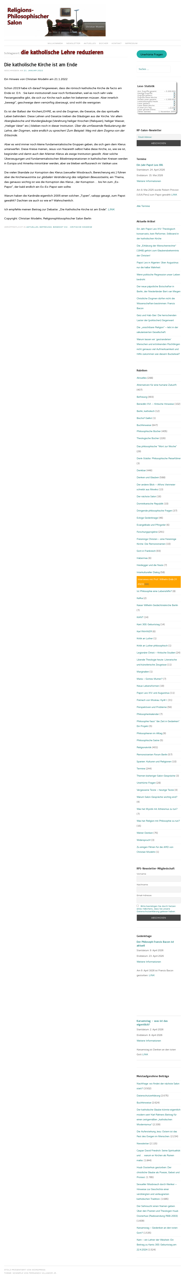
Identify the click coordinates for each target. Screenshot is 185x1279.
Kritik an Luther (145, 638)
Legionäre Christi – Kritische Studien (156, 652)
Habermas (142, 558)
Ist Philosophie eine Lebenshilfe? (154, 591)
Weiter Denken (145, 832)
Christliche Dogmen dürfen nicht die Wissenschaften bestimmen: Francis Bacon (156, 303)
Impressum (131, 43)
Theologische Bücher (148, 438)
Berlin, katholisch (146, 411)
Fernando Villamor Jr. (43, 1273)
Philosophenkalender (148, 714)
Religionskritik (144, 747)
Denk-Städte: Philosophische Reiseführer (159, 458)
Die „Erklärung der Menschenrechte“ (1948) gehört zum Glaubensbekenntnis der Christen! (158, 250)
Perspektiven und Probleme (152, 707)
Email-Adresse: (144, 895)
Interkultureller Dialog (148, 572)
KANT (140, 617)
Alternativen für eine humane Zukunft (157, 385)
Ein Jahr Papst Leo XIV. (150, 164)
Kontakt (117, 43)
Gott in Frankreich (146, 551)
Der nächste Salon (146, 496)
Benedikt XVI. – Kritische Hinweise (155, 404)
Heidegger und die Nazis (150, 565)
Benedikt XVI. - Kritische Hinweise (72, 227)
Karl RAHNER (144, 631)
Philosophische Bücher (149, 431)
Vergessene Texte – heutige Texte (155, 790)
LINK (111, 209)
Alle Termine (143, 206)
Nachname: (142, 884)
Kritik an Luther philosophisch (152, 645)
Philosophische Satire (148, 740)
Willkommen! (55, 43)
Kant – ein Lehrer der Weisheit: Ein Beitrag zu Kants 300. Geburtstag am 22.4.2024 (156, 1244)
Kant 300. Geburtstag (148, 624)
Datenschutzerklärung (148, 1095)
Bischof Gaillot (144, 418)
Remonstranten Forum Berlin (152, 754)
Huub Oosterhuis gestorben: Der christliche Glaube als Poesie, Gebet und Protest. (158, 1172)
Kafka (140, 598)
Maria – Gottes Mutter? (150, 678)
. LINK (151, 975)
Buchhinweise (144, 425)
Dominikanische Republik (150, 503)
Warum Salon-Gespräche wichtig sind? (157, 797)
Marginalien (143, 671)
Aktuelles (90, 43)
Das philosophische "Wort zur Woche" (157, 446)
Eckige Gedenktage (147, 517)
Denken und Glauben (148, 477)
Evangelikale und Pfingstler (151, 524)
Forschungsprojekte (147, 532)
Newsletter (73, 43)
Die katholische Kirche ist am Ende (40, 64)
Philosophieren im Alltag (149, 733)
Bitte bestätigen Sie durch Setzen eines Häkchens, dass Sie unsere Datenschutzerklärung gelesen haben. (156, 909)
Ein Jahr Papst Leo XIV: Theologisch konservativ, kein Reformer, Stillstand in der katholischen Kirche (158, 233)
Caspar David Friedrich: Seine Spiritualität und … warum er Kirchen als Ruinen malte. (158, 1155)
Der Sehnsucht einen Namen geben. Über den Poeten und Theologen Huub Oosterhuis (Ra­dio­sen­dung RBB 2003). (157, 1211)
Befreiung (46, 227)
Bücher (103, 43)
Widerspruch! (144, 840)
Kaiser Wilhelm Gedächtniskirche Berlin (157, 605)
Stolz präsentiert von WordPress (24, 1270)
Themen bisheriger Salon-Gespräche (156, 775)
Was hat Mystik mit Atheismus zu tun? (157, 809)
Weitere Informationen (149, 181)
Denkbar (141, 470)
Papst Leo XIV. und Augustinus (153, 693)
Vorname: (141, 874)
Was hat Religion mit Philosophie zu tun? (158, 820)
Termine (141, 768)
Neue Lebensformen (148, 686)
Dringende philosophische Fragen (154, 510)
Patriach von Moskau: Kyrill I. (152, 700)
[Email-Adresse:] (159, 137)
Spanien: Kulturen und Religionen (154, 761)
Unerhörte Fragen (151, 54)
